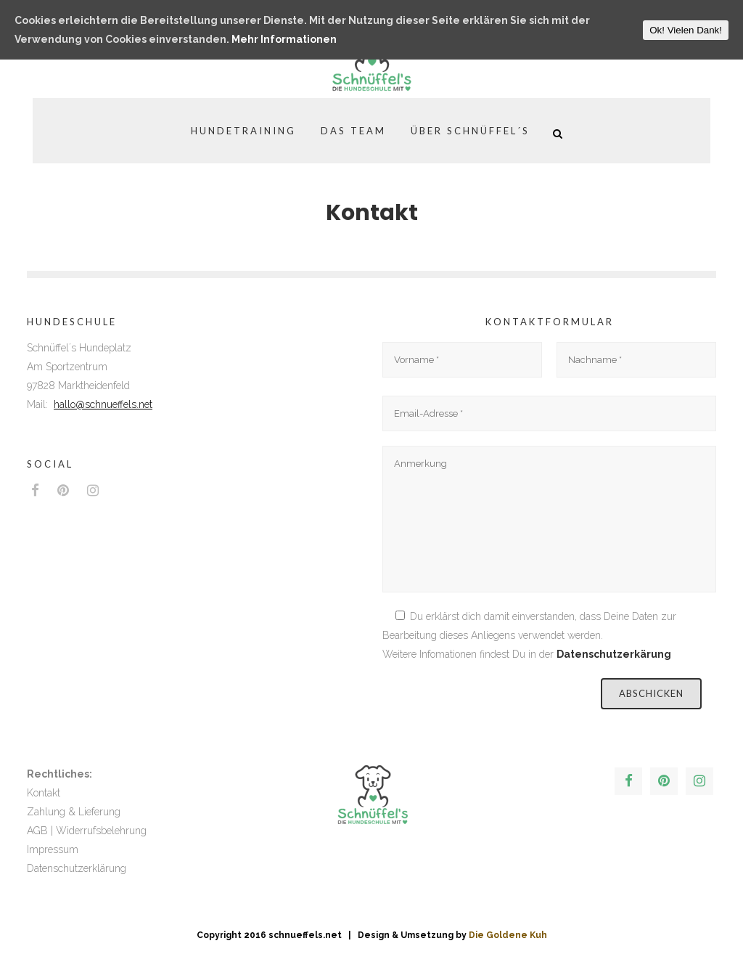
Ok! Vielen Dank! (685, 30)
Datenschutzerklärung (76, 868)
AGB (37, 830)
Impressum (52, 849)
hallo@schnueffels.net (103, 404)
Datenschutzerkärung (614, 654)
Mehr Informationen (284, 39)
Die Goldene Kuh (508, 935)
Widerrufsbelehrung (101, 830)
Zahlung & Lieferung (73, 812)
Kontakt (43, 793)
